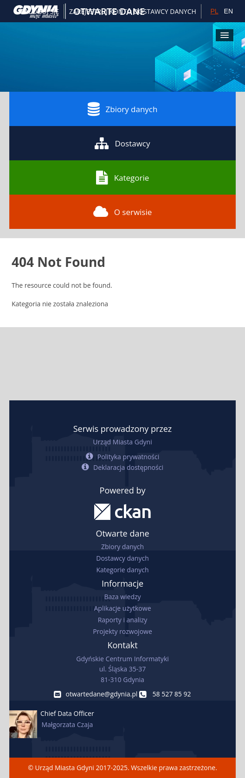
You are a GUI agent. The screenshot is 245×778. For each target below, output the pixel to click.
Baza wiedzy (122, 596)
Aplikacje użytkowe (122, 608)
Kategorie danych (122, 569)
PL (214, 11)
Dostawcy (122, 143)
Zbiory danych (123, 109)
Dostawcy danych (122, 558)
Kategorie (122, 177)
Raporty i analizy (123, 619)
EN (228, 11)
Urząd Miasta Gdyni (122, 441)
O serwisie (122, 212)
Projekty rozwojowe (122, 631)
